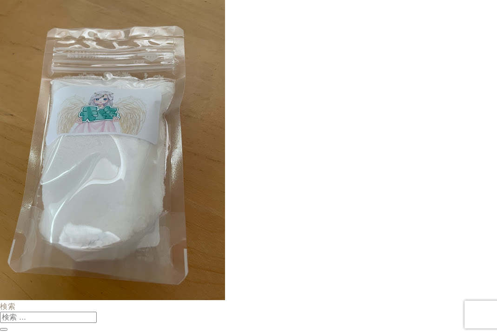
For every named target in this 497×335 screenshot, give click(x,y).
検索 (8, 306)
